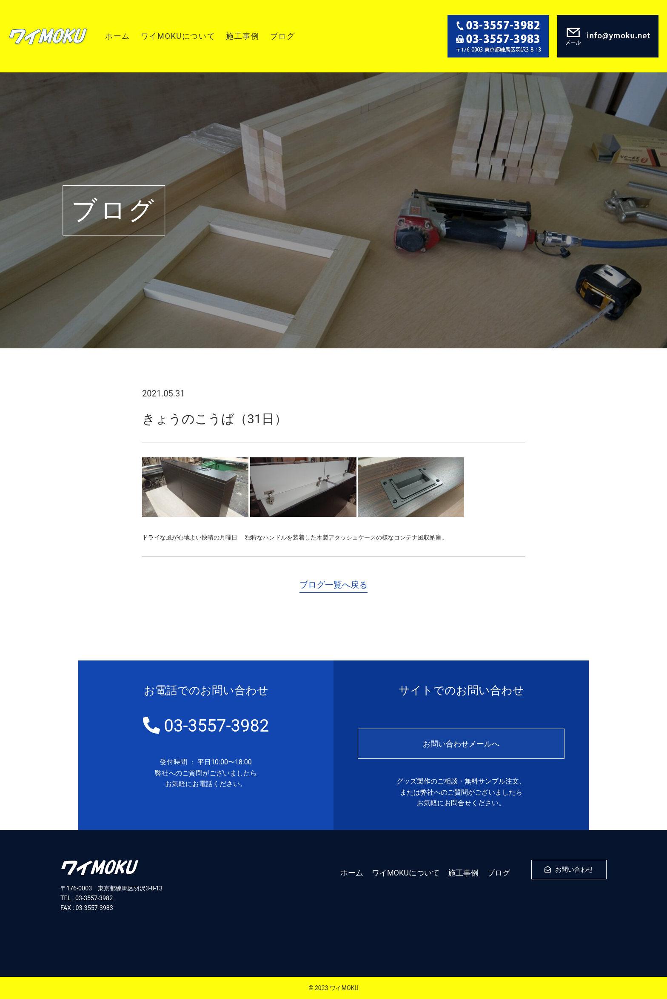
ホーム (117, 36)
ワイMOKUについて (178, 36)
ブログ (282, 36)
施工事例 (242, 36)
